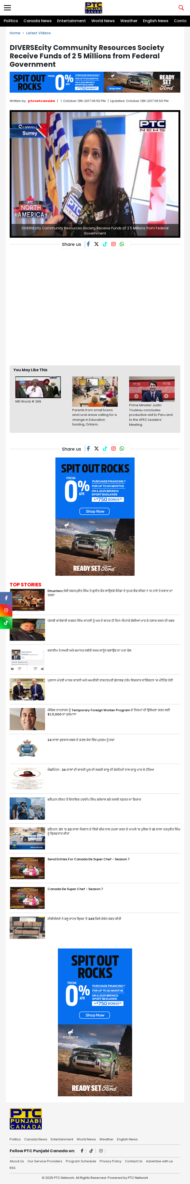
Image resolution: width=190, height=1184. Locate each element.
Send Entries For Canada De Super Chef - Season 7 (89, 859)
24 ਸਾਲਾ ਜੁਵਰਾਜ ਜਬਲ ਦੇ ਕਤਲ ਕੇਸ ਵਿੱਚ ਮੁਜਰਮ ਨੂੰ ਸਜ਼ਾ (81, 740)
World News (103, 21)
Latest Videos (38, 33)
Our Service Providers (44, 1161)
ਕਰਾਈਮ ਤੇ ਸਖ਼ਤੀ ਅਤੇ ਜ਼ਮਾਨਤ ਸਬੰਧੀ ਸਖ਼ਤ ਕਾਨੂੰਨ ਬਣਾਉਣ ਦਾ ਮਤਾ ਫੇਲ (89, 650)
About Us (17, 1161)
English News (155, 21)
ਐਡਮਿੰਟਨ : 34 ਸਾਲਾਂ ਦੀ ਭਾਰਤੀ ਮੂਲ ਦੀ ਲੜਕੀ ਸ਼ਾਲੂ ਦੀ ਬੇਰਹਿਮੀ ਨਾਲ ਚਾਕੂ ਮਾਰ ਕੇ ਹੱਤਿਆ (101, 769)
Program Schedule (81, 1161)
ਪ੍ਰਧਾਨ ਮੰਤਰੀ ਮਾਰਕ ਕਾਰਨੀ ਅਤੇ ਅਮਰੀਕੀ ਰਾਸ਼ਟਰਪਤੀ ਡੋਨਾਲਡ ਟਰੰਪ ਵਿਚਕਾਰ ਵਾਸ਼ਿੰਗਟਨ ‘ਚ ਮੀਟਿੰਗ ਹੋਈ (110, 680)
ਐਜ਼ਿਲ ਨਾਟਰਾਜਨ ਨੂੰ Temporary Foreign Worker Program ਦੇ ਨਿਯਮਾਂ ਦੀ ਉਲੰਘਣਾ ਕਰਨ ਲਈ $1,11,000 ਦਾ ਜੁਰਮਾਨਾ (109, 712)
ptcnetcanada (41, 101)
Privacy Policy (110, 1161)
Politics (11, 21)
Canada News (38, 21)
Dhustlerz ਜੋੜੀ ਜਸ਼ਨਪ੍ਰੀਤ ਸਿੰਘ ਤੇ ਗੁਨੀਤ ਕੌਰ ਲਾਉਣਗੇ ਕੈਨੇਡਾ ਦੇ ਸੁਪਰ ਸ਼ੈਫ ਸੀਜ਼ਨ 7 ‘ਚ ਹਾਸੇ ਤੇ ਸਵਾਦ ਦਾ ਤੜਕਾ (110, 593)
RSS (13, 1167)
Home (15, 33)
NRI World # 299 (28, 401)
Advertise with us (159, 1161)
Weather (129, 21)
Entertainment (71, 21)
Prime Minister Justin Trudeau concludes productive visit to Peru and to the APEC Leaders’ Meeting (151, 415)
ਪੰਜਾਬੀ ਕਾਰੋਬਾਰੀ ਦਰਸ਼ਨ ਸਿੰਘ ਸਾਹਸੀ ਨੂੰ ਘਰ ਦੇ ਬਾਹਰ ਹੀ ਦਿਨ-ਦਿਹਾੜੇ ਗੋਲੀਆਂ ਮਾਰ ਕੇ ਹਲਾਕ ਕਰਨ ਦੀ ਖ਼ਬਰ (111, 620)
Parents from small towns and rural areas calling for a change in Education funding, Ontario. (94, 417)
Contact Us (133, 1161)
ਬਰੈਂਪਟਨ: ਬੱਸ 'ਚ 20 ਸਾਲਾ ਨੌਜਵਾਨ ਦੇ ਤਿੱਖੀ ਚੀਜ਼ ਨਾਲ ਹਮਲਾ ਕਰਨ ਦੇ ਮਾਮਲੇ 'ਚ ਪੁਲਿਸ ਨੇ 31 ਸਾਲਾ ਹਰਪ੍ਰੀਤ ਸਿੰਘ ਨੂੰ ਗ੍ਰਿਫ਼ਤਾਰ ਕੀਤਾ (114, 831)
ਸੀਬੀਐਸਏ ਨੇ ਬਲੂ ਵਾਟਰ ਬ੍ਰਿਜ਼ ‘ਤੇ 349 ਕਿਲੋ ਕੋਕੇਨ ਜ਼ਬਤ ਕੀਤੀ (84, 918)
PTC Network (138, 1177)
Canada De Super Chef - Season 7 (75, 889)
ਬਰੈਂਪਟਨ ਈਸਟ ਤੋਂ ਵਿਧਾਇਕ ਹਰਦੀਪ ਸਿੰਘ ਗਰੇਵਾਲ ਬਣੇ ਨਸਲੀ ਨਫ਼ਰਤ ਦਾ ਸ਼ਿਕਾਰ (94, 799)
